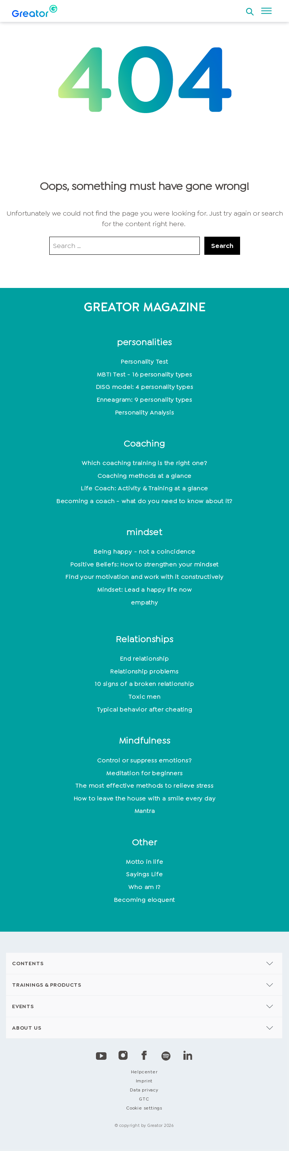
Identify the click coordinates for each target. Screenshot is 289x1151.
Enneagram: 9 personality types (144, 400)
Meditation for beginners (144, 773)
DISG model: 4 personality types (144, 387)
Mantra (144, 811)
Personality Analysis (144, 412)
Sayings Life (144, 874)
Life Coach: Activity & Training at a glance (144, 488)
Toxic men (144, 697)
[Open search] (250, 9)
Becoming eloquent (144, 900)
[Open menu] (266, 10)
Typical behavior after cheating (144, 709)
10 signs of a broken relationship (144, 684)
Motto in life (144, 862)
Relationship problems (144, 671)
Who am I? (144, 887)
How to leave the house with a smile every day (145, 798)
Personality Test (144, 362)
